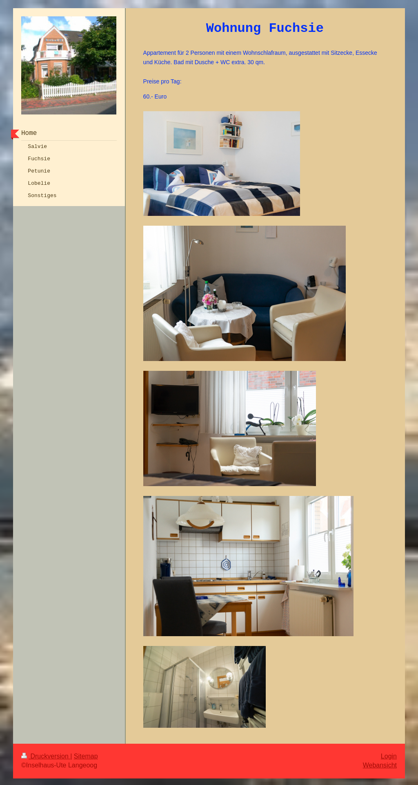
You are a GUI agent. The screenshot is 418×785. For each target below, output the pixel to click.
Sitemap (86, 754)
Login (389, 754)
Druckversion (45, 754)
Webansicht (380, 763)
